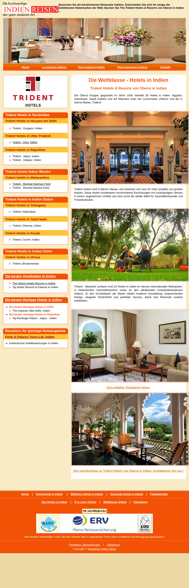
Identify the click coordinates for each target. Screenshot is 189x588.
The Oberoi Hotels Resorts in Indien (34, 283)
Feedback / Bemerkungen (84, 544)
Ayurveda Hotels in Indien (126, 494)
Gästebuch (140, 502)
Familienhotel (159, 494)
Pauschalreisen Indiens (132, 67)
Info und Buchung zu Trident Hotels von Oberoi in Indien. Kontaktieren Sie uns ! (128, 471)
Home (25, 67)
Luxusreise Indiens (54, 67)
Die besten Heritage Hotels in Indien (33, 300)
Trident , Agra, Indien (24, 142)
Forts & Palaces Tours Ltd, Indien (29, 337)
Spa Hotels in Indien (54, 502)
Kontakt (165, 67)
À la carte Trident (85, 502)
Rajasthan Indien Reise (102, 548)
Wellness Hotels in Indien (86, 494)
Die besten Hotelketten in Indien (30, 276)
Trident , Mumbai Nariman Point (31, 184)
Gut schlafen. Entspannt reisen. (128, 387)
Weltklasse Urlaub (115, 502)
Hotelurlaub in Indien (49, 494)
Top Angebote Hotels (91, 67)
